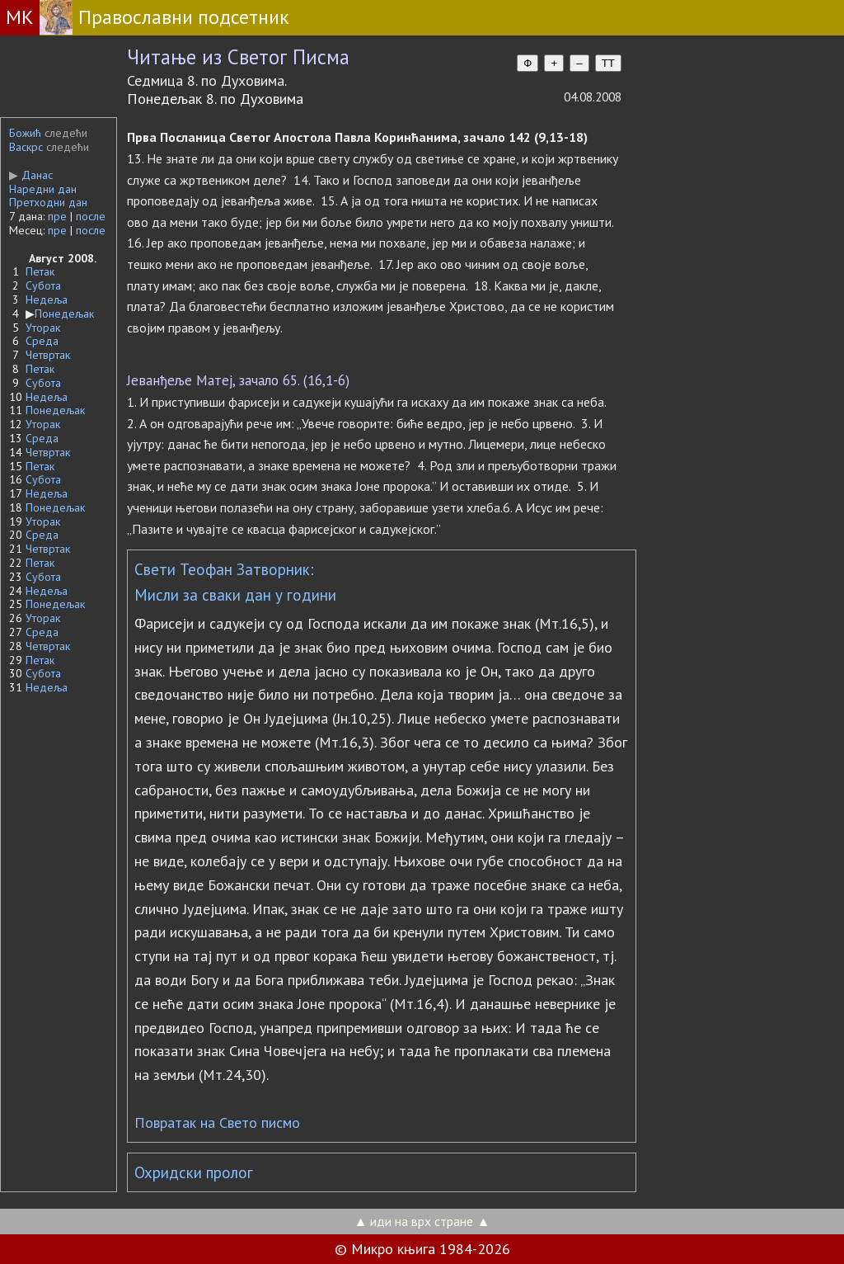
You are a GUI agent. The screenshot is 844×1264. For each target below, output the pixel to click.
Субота (43, 285)
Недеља (47, 299)
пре (57, 216)
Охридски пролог (193, 1172)
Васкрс (26, 146)
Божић (25, 132)
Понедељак (64, 313)
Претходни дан (48, 202)
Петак (40, 271)
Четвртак (48, 354)
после (91, 216)
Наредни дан (43, 189)
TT (608, 63)
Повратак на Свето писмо (217, 1122)
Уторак (43, 327)
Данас (31, 174)
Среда (42, 340)
